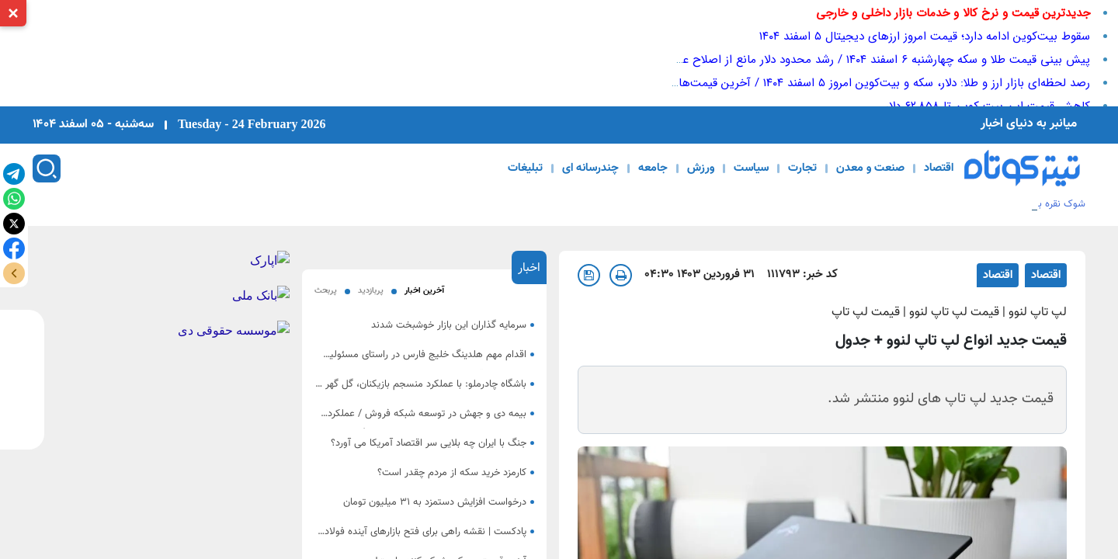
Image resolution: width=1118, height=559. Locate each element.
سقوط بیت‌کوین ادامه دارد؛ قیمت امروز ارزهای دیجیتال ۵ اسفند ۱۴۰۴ (924, 36)
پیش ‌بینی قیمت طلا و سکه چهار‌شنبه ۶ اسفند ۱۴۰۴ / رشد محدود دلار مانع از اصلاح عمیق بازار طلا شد (847, 59)
